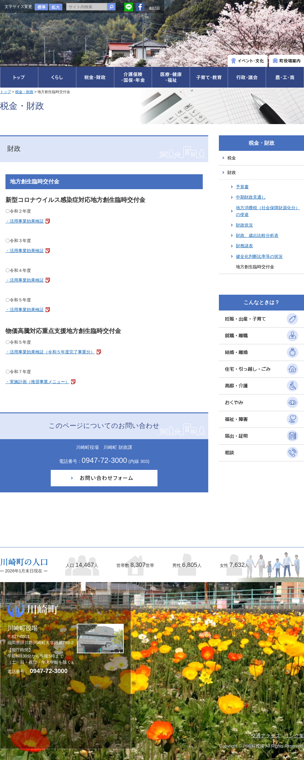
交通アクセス (265, 735)
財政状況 (244, 225)
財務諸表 (244, 245)
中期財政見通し (251, 197)
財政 (231, 172)
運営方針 (154, 7)
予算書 (242, 186)
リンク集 (294, 735)
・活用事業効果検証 (24, 221)
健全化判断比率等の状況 (259, 256)
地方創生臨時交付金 (255, 266)
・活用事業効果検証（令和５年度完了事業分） (50, 351)
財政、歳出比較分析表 (257, 235)
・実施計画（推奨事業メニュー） (37, 381)
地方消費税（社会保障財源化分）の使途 (268, 211)
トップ (5, 92)
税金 (231, 157)
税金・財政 (24, 92)
